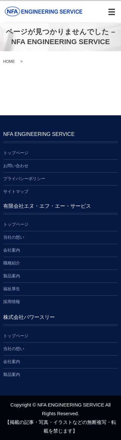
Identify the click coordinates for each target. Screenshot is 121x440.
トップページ (15, 152)
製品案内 (11, 275)
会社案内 (11, 250)
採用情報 (11, 301)
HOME (9, 61)
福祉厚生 (11, 288)
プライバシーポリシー (24, 178)
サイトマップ (15, 191)
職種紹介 (11, 263)
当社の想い (13, 237)
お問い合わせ (15, 165)
